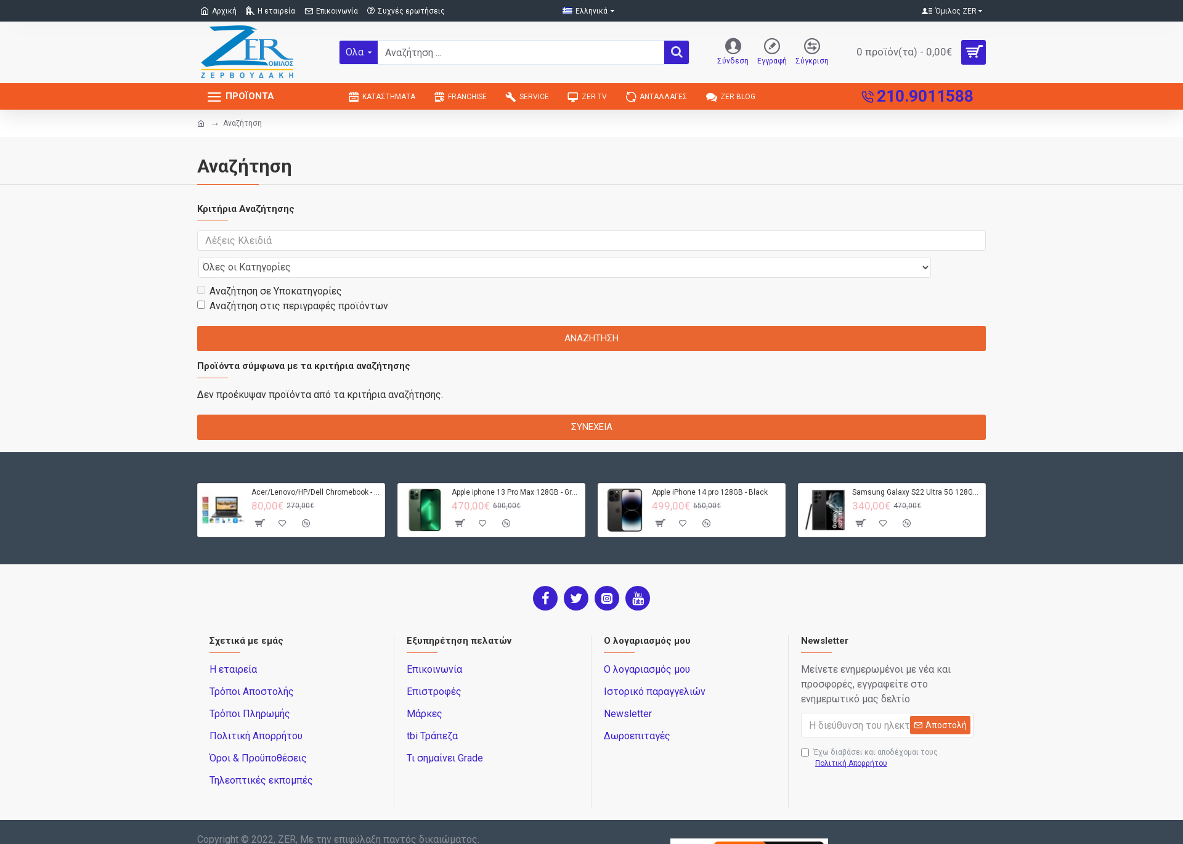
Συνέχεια (591, 402)
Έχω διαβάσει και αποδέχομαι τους (869, 734)
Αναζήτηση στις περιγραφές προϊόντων (292, 282)
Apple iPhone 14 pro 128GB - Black (710, 468)
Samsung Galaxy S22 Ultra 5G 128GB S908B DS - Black (916, 468)
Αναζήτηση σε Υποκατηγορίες (269, 267)
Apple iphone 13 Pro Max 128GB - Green (516, 468)
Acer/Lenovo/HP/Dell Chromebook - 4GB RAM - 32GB (315, 468)
